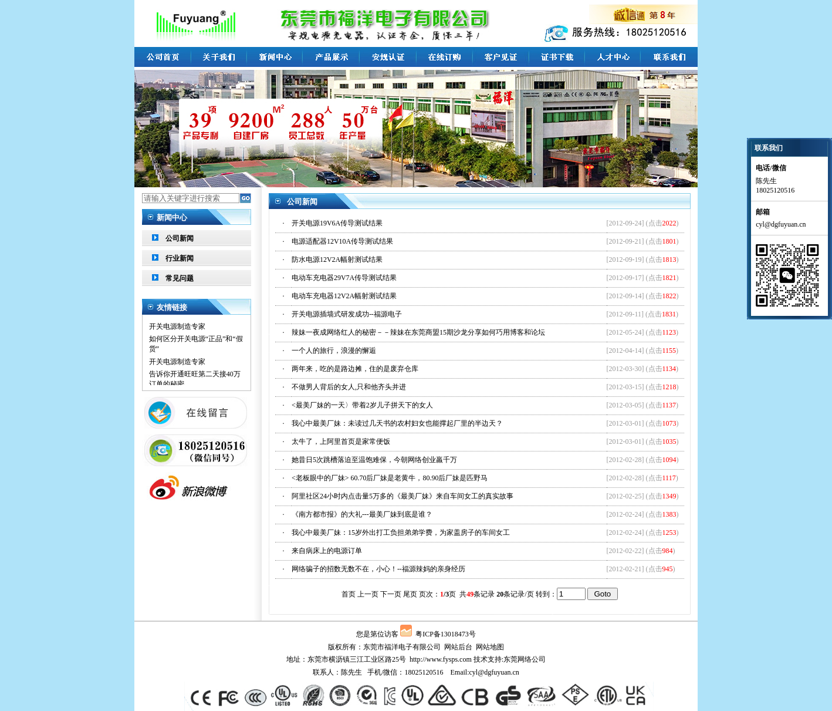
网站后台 (458, 647)
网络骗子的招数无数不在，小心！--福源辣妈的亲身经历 (378, 569)
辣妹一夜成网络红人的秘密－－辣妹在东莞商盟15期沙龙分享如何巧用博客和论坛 (418, 332)
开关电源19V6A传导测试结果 (337, 223)
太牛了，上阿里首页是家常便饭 (341, 441)
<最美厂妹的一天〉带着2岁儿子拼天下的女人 (362, 405)
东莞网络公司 (524, 659)
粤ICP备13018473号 (445, 634)
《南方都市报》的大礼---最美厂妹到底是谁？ (362, 514)
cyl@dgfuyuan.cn (494, 672)
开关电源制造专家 (177, 329)
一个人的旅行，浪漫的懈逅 (334, 350)
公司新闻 (179, 238)
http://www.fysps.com (441, 659)
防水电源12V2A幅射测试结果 (337, 259)
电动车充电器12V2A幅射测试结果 (344, 296)
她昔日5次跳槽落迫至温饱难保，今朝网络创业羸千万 (374, 460)
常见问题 (179, 278)
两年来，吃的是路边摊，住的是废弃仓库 (355, 369)
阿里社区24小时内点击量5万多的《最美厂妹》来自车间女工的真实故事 (402, 496)
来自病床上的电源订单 (327, 551)
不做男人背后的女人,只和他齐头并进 (349, 387)
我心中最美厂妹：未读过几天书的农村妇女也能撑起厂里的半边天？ (397, 423)
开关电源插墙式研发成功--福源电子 (347, 314)
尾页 (410, 594)
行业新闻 (179, 258)
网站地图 (490, 647)
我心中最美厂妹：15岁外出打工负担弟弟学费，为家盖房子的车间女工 (401, 532)
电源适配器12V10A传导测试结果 (342, 241)
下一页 (390, 594)
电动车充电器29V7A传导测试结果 (344, 278)
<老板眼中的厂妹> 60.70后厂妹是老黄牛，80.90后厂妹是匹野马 (390, 478)
